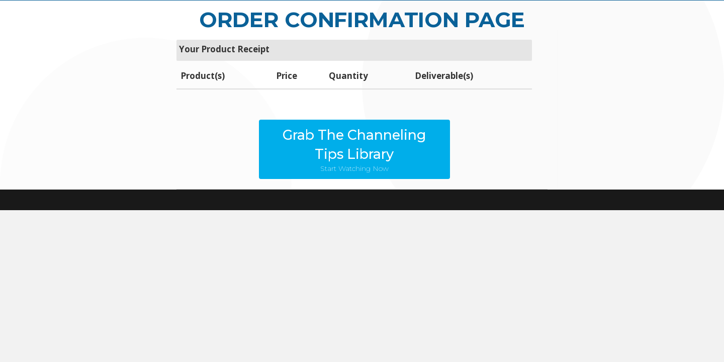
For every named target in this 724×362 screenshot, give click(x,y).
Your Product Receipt (224, 49)
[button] (354, 149)
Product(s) (202, 75)
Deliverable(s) (444, 75)
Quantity (348, 75)
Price (286, 75)
